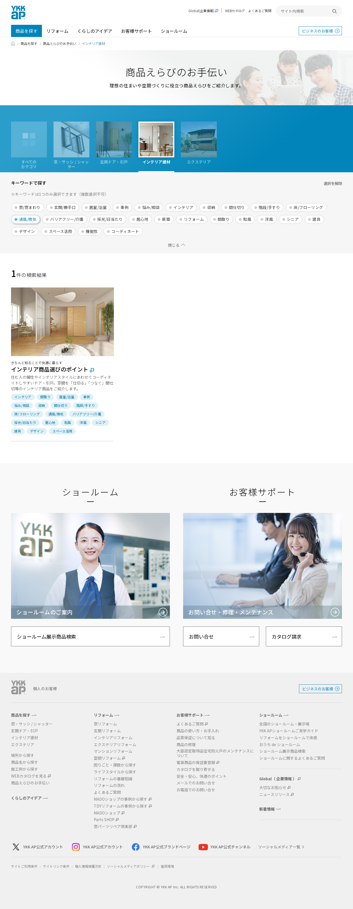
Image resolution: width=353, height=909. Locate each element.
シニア (293, 219)
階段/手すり (269, 207)
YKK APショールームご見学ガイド (288, 730)
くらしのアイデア (94, 31)
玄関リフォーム (107, 730)
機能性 (92, 231)
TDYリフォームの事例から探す (121, 806)
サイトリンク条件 (56, 866)
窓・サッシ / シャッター (32, 724)
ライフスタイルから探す (115, 772)
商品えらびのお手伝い (59, 43)
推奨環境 (167, 866)
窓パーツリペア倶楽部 (113, 826)
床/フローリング (308, 207)
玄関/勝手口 (65, 207)
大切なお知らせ (272, 787)
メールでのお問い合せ (195, 783)
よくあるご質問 (259, 10)
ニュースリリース (274, 794)
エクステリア (22, 744)
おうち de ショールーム (279, 744)
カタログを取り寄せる (195, 769)
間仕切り (237, 207)
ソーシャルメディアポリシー (131, 866)
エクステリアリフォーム (115, 744)
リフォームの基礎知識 (113, 778)
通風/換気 (27, 219)
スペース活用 (60, 231)
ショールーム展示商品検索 (46, 636)
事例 (125, 207)
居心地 (142, 219)
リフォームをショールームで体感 (288, 737)
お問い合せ (201, 636)
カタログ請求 (286, 636)
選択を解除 (333, 183)
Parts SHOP (104, 819)
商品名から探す (24, 762)
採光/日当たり (110, 219)
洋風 (269, 219)
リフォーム (57, 31)
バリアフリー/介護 (67, 219)
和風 (247, 219)
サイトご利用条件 (24, 866)
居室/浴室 (98, 207)
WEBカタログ (235, 10)
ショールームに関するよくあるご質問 (292, 758)
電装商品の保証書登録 (195, 762)
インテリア (183, 207)
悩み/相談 (151, 207)
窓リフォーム (105, 724)
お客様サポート (136, 31)
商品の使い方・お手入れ (197, 730)
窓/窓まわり (30, 207)
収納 (211, 207)
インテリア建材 (24, 737)
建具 (316, 219)
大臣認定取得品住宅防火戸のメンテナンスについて (215, 753)
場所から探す (22, 755)
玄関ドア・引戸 (24, 730)
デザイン (27, 231)
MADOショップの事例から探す (120, 799)
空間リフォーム (107, 758)
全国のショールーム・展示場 (284, 724)
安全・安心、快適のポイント (201, 776)
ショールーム (174, 31)
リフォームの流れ (109, 785)
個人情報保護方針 (88, 866)
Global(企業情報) (201, 11)
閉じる (174, 245)
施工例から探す (24, 769)
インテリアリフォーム (113, 737)
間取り (223, 219)
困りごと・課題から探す (115, 765)
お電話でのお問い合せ (195, 789)
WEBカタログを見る (29, 776)
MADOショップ (107, 813)
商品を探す (26, 31)
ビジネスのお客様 (317, 31)
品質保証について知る (195, 737)
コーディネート (125, 231)
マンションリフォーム (113, 751)
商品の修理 (186, 744)
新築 (166, 219)
